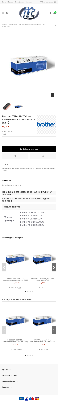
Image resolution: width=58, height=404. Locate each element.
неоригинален (40, 168)
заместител (6, 168)
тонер (4, 170)
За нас (4, 2)
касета (22, 168)
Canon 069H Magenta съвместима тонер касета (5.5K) (15, 279)
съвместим (50, 168)
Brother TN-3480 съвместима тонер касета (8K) (42, 279)
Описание (6, 181)
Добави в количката (29, 149)
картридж (15, 168)
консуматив (30, 168)
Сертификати (19, 2)
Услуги (10, 2)
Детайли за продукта (11, 185)
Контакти (29, 2)
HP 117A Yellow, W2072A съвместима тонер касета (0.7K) (42, 341)
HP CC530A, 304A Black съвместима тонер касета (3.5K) (15, 341)
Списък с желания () (48, 2)
